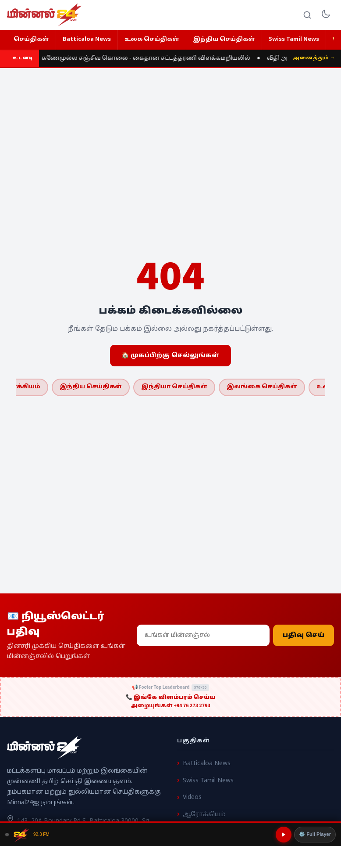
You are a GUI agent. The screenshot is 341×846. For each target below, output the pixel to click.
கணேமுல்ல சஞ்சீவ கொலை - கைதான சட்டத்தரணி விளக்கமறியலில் (146, 58)
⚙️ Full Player (315, 834)
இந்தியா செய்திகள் (174, 386)
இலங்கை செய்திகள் (262, 386)
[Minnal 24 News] (44, 15)
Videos (192, 797)
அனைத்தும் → (314, 58)
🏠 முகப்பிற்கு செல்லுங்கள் (170, 355)
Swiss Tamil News (294, 39)
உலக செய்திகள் (151, 39)
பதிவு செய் (303, 635)
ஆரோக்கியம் (204, 814)
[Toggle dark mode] (325, 15)
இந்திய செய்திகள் (224, 39)
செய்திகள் (31, 39)
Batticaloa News (87, 39)
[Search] (307, 15)
